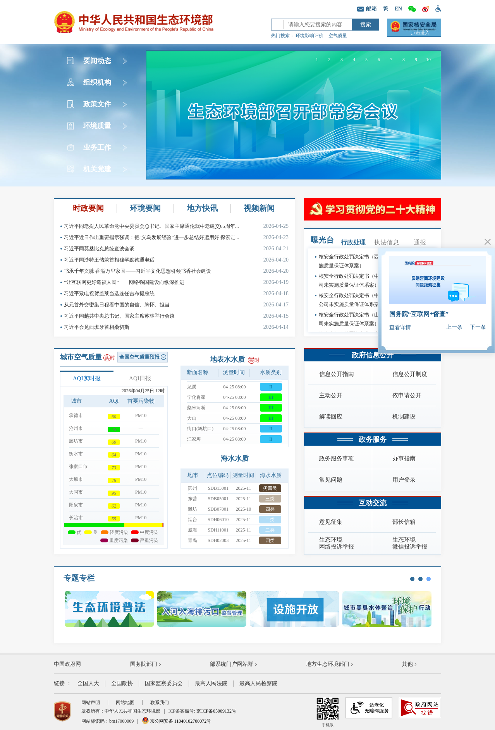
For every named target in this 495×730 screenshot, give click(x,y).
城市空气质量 (81, 357)
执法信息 (386, 242)
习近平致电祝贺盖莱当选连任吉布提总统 (176, 293)
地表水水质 (227, 359)
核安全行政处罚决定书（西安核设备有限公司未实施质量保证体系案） (374, 261)
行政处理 (353, 242)
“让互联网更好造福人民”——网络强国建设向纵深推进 (176, 282)
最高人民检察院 (258, 683)
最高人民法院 (211, 683)
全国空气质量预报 (142, 357)
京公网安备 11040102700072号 (176, 721)
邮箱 (367, 9)
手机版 (327, 712)
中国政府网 (67, 664)
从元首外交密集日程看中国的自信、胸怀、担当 (176, 304)
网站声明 (90, 702)
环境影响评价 (309, 35)
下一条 (478, 327)
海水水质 (235, 458)
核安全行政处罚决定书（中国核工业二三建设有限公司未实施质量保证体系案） (374, 299)
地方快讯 (202, 208)
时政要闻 (88, 208)
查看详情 (400, 327)
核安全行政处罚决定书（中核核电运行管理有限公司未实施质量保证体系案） (374, 280)
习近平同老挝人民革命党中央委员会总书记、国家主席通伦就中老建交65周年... (176, 226)
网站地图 (125, 702)
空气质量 (337, 35)
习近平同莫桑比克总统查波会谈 (176, 248)
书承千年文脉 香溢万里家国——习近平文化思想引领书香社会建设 (176, 271)
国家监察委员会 (164, 683)
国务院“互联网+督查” (419, 314)
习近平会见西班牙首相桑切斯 (176, 327)
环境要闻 (145, 208)
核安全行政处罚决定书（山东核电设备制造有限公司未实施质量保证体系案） (374, 319)
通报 (420, 242)
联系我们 (159, 702)
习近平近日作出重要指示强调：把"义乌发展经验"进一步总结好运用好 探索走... (176, 237)
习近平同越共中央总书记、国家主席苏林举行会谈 (176, 315)
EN (398, 9)
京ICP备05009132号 (216, 711)
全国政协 (122, 683)
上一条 (454, 327)
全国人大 (88, 683)
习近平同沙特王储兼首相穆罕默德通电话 (176, 259)
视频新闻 (259, 208)
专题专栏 (79, 578)
